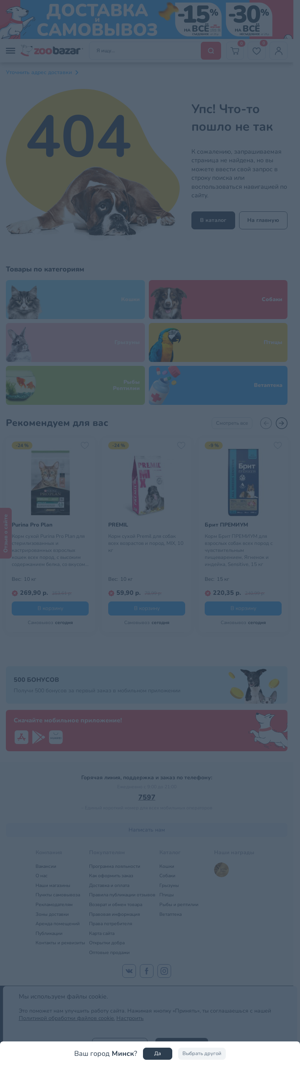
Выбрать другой (201, 1053)
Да (157, 1053)
